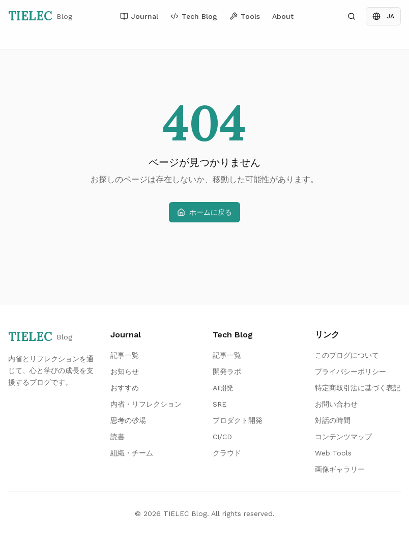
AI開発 (223, 388)
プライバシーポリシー (350, 371)
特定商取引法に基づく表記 (357, 388)
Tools (244, 16)
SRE (219, 404)
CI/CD (222, 437)
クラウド (227, 453)
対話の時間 (332, 420)
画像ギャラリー (340, 469)
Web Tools (333, 453)
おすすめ (124, 388)
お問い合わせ (336, 404)
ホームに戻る (204, 212)
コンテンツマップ (343, 437)
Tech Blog (193, 16)
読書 (117, 437)
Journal (139, 16)
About (283, 16)
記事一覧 (124, 355)
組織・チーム (131, 453)
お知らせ (124, 371)
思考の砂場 (128, 420)
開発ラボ (227, 371)
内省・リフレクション (146, 404)
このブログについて (347, 355)
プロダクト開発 (237, 420)
